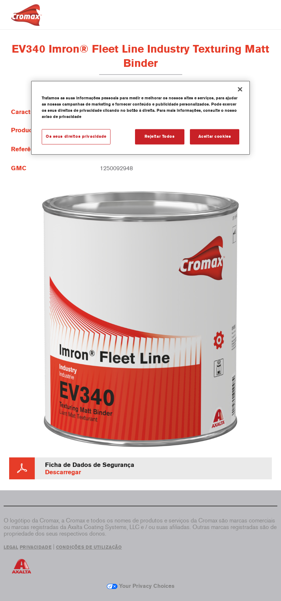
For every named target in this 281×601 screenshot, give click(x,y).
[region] (140, 117)
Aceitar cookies (214, 136)
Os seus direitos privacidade (76, 136)
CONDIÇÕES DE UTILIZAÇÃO (89, 547)
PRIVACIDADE (36, 547)
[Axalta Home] (26, 20)
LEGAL (11, 547)
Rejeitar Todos (160, 136)
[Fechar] (240, 89)
